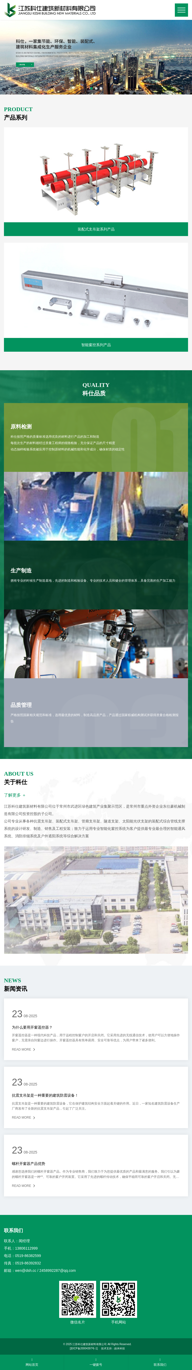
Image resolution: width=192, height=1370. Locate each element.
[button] (91, 88)
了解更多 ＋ (15, 795)
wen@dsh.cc (25, 1270)
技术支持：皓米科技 (113, 1348)
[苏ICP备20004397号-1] (84, 1348)
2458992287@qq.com (57, 1270)
